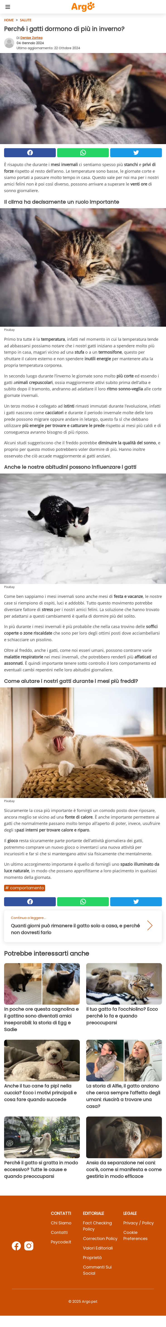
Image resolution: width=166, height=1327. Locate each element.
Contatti (59, 1232)
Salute (25, 20)
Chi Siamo (61, 1223)
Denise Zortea (31, 38)
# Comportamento (24, 888)
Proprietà (92, 1257)
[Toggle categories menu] (7, 7)
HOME (9, 20)
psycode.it (61, 1242)
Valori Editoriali (98, 1248)
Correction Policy (100, 1238)
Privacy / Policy (138, 1223)
